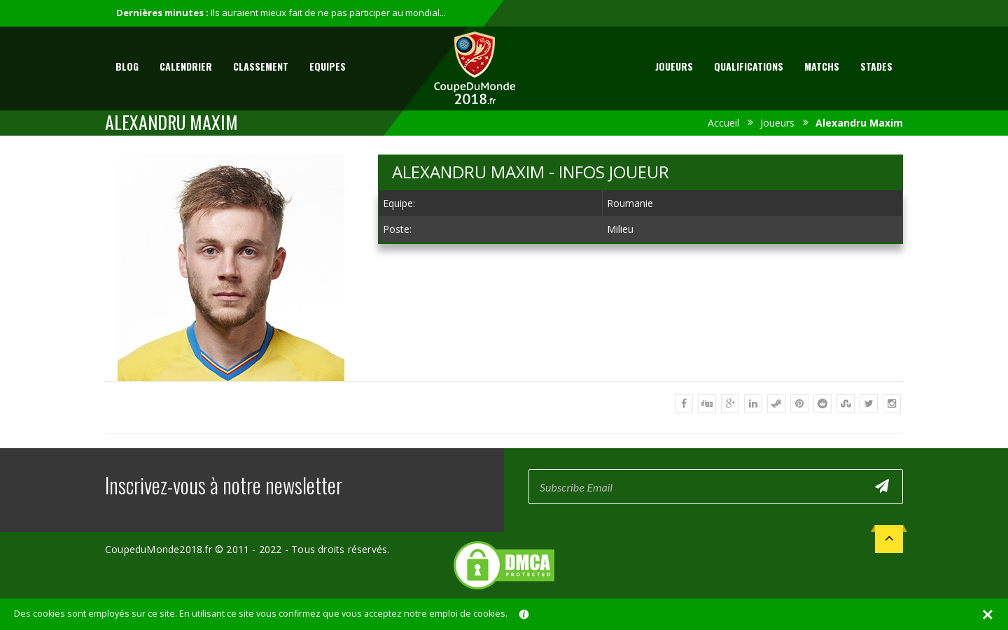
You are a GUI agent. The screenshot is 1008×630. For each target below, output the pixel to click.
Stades (876, 66)
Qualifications (748, 66)
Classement (260, 66)
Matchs (821, 66)
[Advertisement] (640, 359)
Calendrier (186, 66)
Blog (127, 66)
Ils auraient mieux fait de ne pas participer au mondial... (328, 12)
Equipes (327, 66)
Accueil (723, 122)
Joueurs (674, 66)
